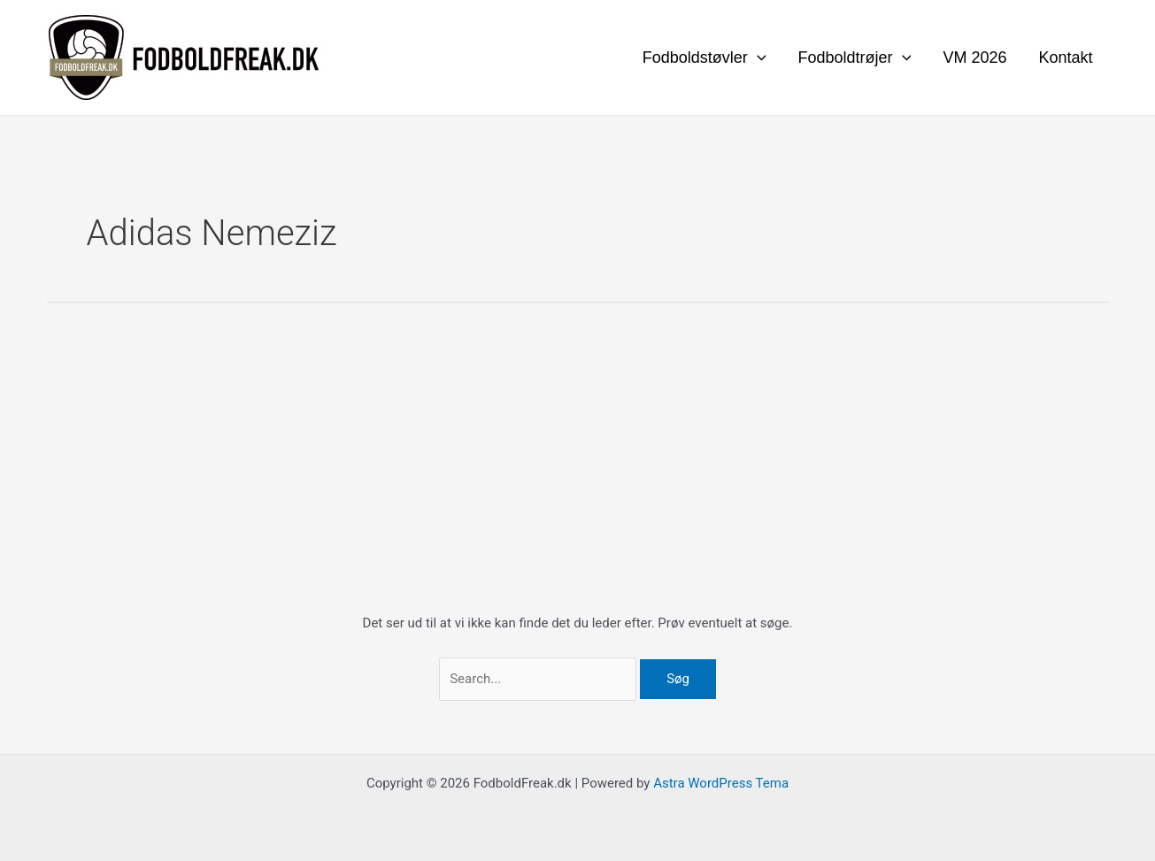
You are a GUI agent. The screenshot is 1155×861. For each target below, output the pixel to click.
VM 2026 (974, 57)
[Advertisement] (578, 479)
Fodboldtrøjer (855, 57)
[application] (757, 57)
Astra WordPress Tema (721, 783)
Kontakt (1065, 57)
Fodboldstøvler (704, 57)
